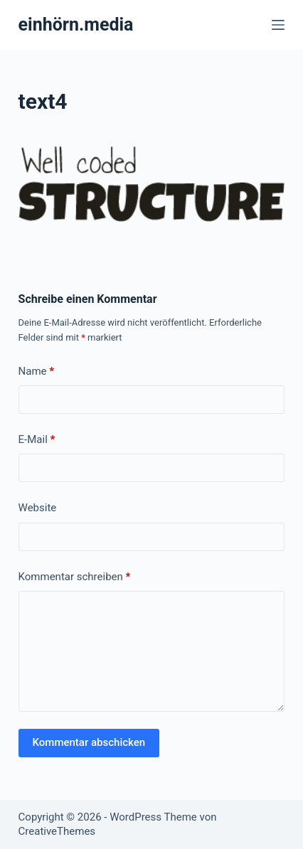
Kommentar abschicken (89, 742)
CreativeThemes (57, 831)
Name (36, 371)
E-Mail (36, 440)
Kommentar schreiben (74, 577)
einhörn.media (76, 24)
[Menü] (278, 24)
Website (37, 507)
